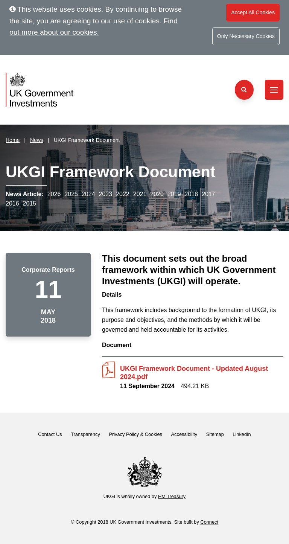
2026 (54, 194)
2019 (174, 194)
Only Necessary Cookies (246, 36)
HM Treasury (172, 496)
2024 (88, 194)
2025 (71, 194)
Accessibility (184, 434)
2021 (140, 194)
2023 (106, 194)
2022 (122, 194)
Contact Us (50, 434)
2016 (12, 203)
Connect (209, 522)
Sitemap (215, 434)
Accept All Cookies (253, 12)
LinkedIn (242, 434)
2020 (157, 194)
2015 (30, 203)
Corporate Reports (48, 270)
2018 (191, 194)
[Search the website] (244, 90)
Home (13, 140)
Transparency (85, 434)
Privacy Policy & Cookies (135, 434)
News (36, 140)
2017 (208, 194)
